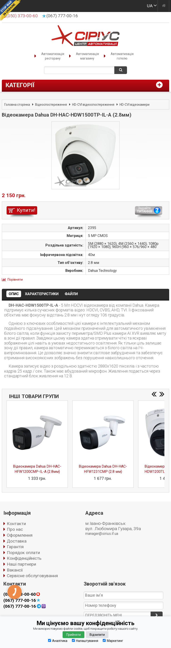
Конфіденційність (24, 558)
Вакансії (15, 570)
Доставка (17, 541)
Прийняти (73, 634)
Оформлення (19, 535)
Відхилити (97, 634)
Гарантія (15, 546)
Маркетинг (113, 640)
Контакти (16, 523)
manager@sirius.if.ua (101, 533)
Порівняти (15, 279)
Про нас (15, 529)
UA (150, 5)
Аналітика (57, 640)
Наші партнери (21, 564)
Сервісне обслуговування (32, 575)
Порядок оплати (23, 552)
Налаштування (85, 640)
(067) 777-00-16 (62, 15)
